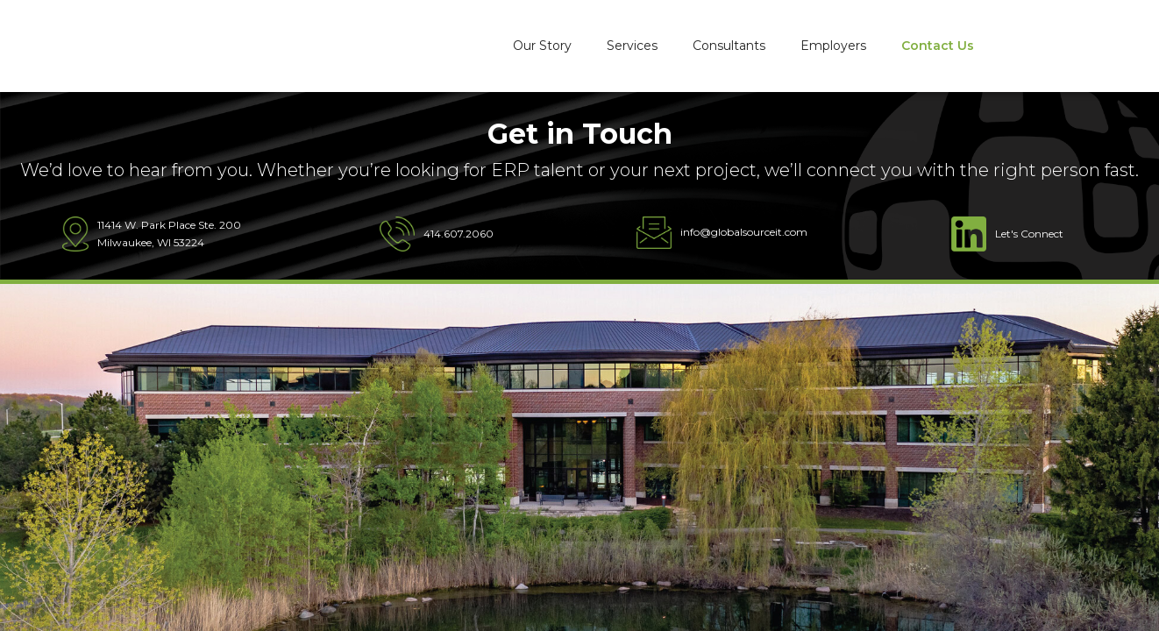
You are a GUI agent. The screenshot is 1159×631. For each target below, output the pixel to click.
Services (632, 45)
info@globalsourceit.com (743, 231)
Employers (833, 45)
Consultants (729, 45)
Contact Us (937, 45)
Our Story (542, 45)
